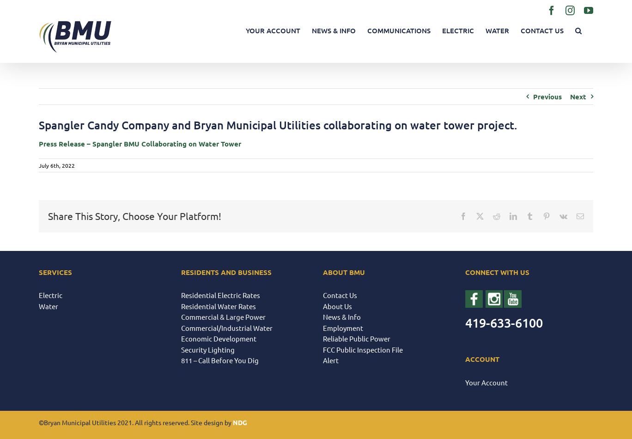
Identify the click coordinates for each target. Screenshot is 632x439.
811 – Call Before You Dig (220, 360)
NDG (240, 422)
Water (48, 306)
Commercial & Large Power (223, 316)
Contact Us (340, 295)
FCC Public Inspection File (363, 349)
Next (578, 96)
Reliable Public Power (356, 338)
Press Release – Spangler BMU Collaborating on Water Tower (140, 143)
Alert (331, 360)
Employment (343, 327)
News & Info (342, 316)
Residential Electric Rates (220, 295)
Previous (547, 96)
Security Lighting (208, 349)
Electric (50, 295)
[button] (578, 30)
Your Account (486, 382)
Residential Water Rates (218, 306)
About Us (337, 306)
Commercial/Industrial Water (227, 327)
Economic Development (218, 338)
